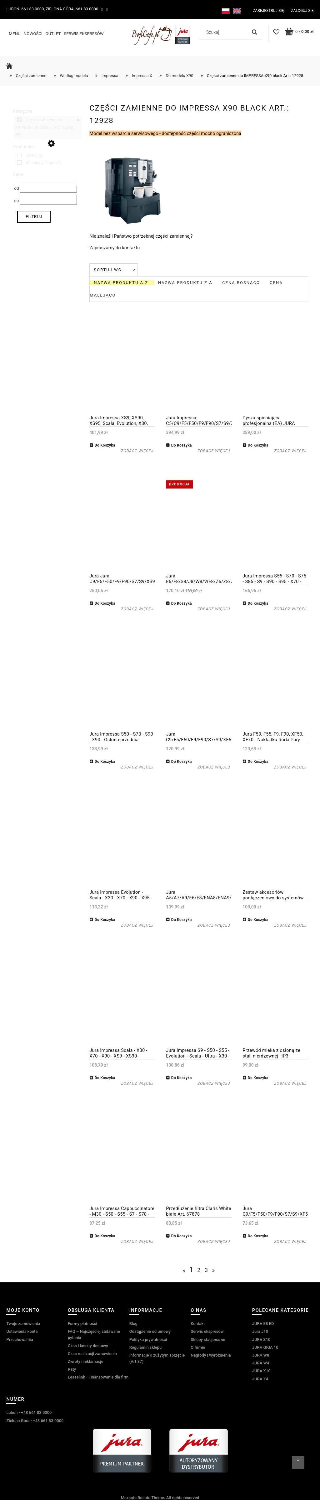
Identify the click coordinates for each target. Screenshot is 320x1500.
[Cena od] (48, 187)
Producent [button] (23, 146)
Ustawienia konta (22, 1330)
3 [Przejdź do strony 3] (206, 1269)
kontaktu (131, 247)
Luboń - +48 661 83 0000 (29, 1411)
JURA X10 (261, 1370)
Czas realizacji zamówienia (92, 1353)
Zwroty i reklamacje (85, 1360)
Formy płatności (82, 1323)
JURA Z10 (261, 1339)
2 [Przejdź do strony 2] (199, 1269)
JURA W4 (260, 1362)
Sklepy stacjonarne (208, 1339)
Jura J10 (260, 1330)
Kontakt (198, 1323)
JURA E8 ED (263, 1323)
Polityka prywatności (148, 1339)
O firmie (198, 1346)
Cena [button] (17, 174)
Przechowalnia (19, 1339)
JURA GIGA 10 (265, 1346)
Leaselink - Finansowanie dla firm (98, 1376)
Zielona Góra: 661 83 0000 (72, 9)
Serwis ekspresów (207, 1330)
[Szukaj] (255, 32)
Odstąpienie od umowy (150, 1330)
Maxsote (129, 1497)
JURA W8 (260, 1354)
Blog (133, 1323)
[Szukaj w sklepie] (225, 32)
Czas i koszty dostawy (88, 1345)
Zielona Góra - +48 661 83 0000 (34, 1419)
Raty (72, 1368)
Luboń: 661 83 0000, (25, 9)
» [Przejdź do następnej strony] (213, 1269)
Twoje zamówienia (23, 1323)
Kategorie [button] (22, 110)
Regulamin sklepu (145, 1346)
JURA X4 (260, 1378)
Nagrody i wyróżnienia (211, 1354)
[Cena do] (48, 199)
